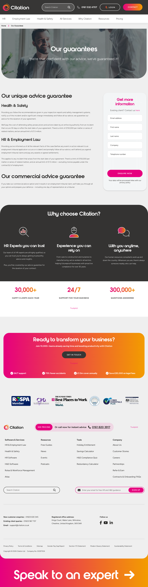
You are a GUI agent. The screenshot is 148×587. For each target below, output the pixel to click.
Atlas (7, 477)
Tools (79, 440)
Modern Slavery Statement (100, 546)
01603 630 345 (20, 517)
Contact (133, 7)
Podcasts (45, 464)
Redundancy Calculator (87, 464)
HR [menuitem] (3, 18)
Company (117, 440)
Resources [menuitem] (104, 18)
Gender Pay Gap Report (55, 546)
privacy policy (125, 182)
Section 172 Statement (77, 546)
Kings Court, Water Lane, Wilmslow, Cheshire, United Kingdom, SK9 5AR (67, 522)
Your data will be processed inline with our (125, 181)
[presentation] (125, 164)
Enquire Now (125, 173)
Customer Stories (121, 451)
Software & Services (14, 440)
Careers (116, 458)
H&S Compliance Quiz (87, 458)
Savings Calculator (85, 451)
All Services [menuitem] (65, 18)
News (43, 451)
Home (3, 26)
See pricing (44, 427)
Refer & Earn (118, 470)
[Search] (69, 7)
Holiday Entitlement (86, 445)
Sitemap (40, 546)
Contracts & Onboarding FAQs (127, 477)
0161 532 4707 (89, 7)
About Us (117, 445)
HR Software (11, 458)
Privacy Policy (8, 546)
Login (112, 7)
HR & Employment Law (15, 445)
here (138, 110)
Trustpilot (74, 308)
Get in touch (74, 355)
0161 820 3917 (99, 427)
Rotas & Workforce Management (20, 470)
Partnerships (118, 464)
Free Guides (46, 445)
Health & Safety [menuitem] (45, 18)
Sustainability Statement (123, 546)
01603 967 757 (19, 521)
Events (44, 458)
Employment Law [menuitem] (21, 18)
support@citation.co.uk (16, 525)
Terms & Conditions (25, 546)
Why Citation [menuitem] (85, 18)
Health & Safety (12, 451)
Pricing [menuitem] (119, 18)
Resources (46, 440)
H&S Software (11, 464)
